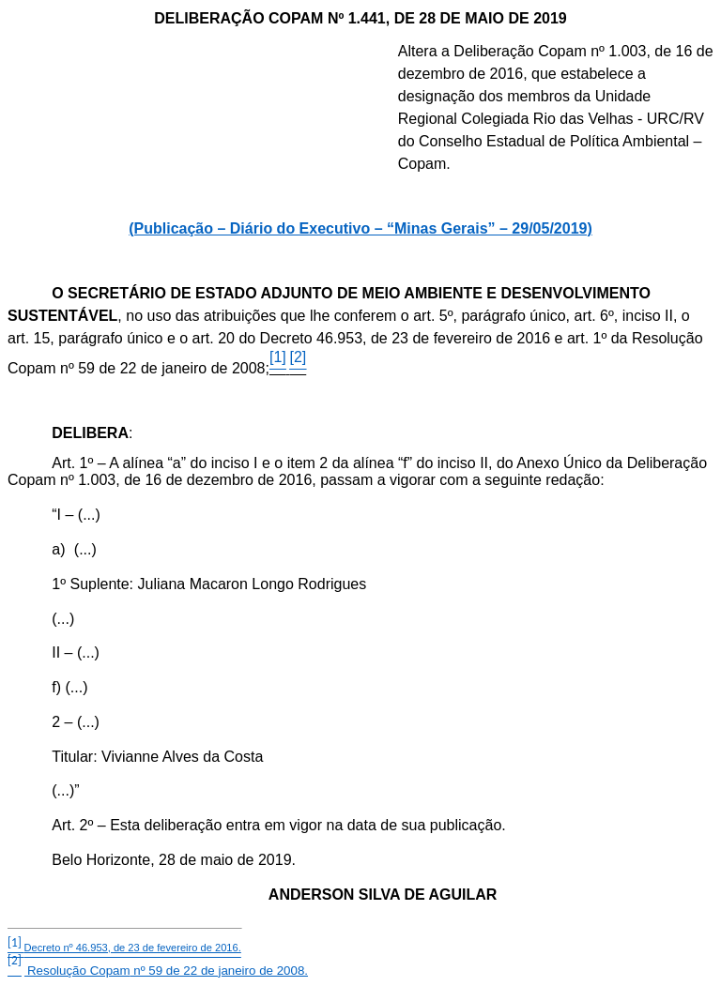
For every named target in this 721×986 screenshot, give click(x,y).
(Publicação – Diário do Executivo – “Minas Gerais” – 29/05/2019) (360, 228)
